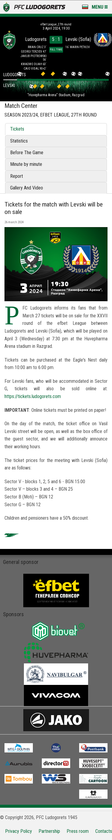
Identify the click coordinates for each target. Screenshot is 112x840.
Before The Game (26, 152)
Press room (78, 831)
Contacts (103, 831)
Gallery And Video (26, 188)
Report (16, 176)
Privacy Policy (18, 831)
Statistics (19, 141)
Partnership (49, 831)
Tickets (17, 129)
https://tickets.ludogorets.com (32, 396)
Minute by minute (26, 164)
